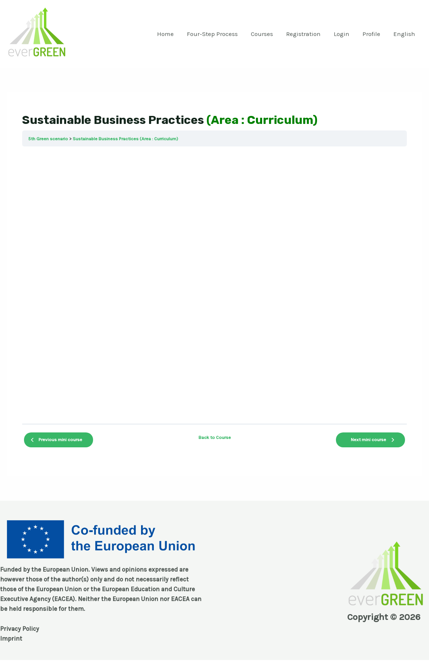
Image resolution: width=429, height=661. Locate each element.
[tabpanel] (214, 285)
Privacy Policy (19, 628)
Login (343, 33)
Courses (265, 33)
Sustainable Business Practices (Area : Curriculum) (125, 138)
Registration (306, 33)
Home (170, 33)
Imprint (11, 638)
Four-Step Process (216, 33)
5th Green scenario (48, 138)
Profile (372, 33)
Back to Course (215, 437)
